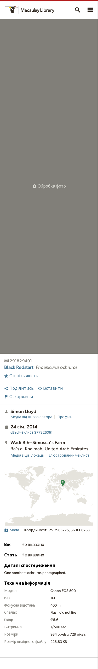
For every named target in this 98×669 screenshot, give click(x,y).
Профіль (64, 417)
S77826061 (31, 432)
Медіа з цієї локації (27, 455)
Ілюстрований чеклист (69, 455)
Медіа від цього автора (31, 417)
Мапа (11, 530)
